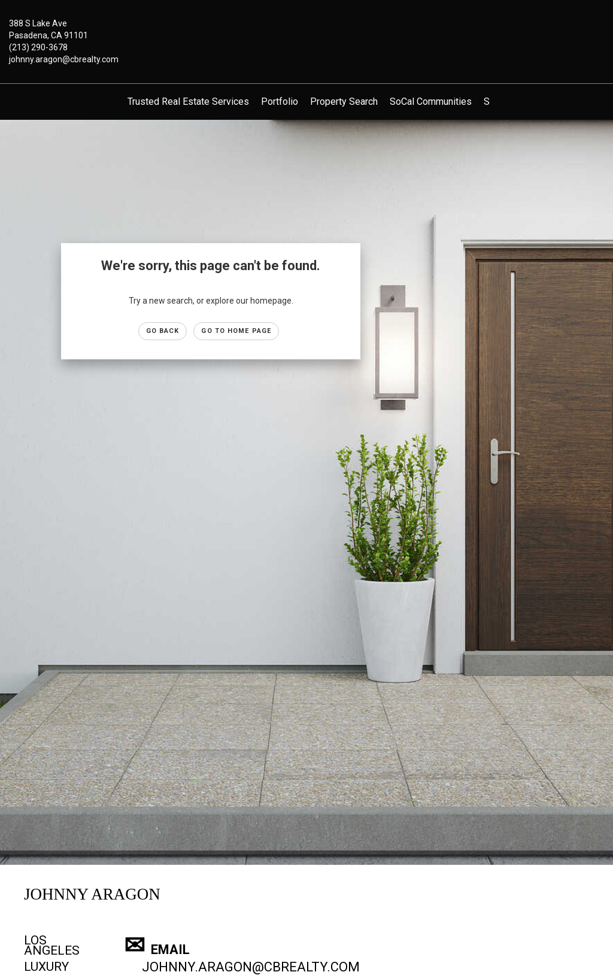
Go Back (163, 331)
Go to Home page (236, 331)
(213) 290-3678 (38, 47)
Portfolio (279, 101)
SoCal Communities (431, 101)
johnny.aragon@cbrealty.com (64, 59)
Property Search (344, 101)
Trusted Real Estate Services (188, 101)
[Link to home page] (306, 32)
